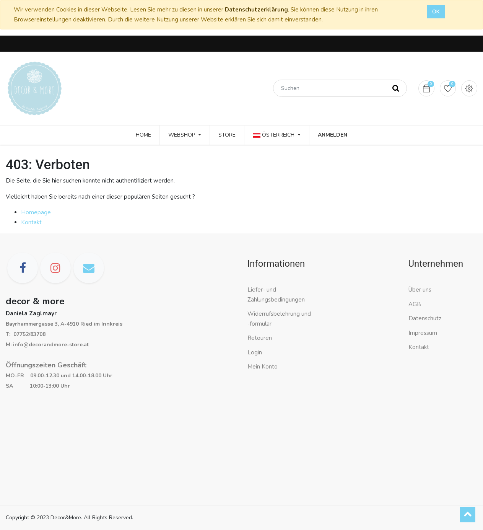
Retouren (259, 338)
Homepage (36, 212)
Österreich (274, 135)
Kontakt (31, 222)
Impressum (423, 333)
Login (254, 352)
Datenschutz (424, 318)
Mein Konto (262, 366)
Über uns (419, 290)
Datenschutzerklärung (256, 9)
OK (436, 11)
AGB (414, 304)
